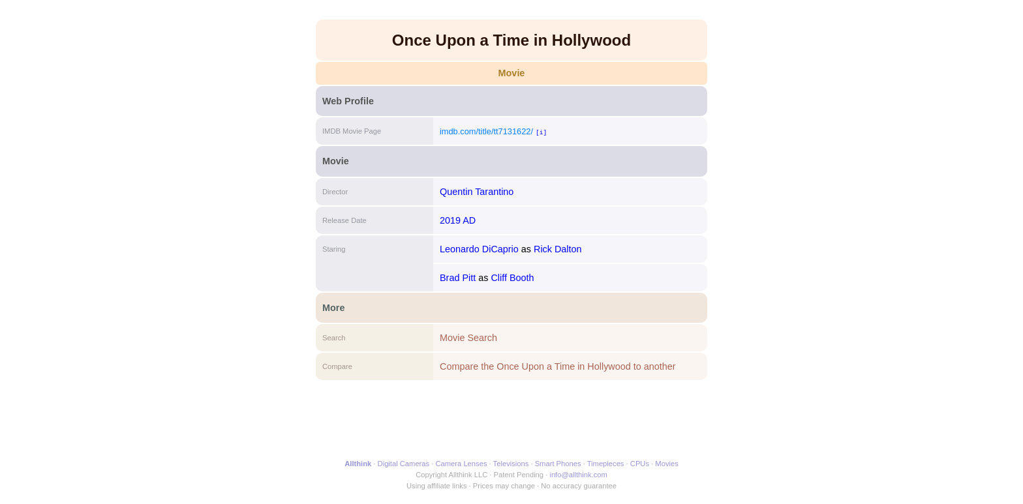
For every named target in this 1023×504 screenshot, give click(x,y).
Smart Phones (558, 463)
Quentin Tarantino (476, 191)
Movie (511, 73)
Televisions (511, 463)
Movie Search (468, 338)
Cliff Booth (512, 278)
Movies (666, 463)
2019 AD (458, 220)
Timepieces (605, 463)
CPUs (639, 463)
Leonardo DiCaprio (479, 249)
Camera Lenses (461, 463)
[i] (541, 132)
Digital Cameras (404, 463)
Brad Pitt (458, 278)
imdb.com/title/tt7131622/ (486, 131)
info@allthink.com (578, 475)
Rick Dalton (558, 249)
